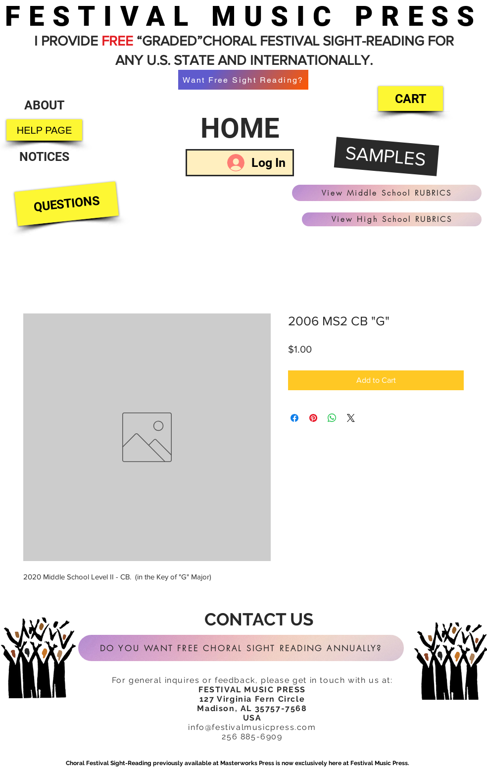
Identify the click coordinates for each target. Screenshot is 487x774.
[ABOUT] (44, 105)
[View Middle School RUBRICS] (387, 193)
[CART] (410, 98)
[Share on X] (351, 418)
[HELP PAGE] (44, 130)
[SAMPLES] (386, 157)
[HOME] (240, 128)
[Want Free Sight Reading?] (243, 80)
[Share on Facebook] (294, 418)
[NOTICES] (44, 156)
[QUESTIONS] (66, 204)
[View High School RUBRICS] (392, 219)
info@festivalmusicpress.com (252, 727)
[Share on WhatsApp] (332, 418)
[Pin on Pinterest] (313, 418)
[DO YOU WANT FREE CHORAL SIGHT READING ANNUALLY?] (241, 648)
